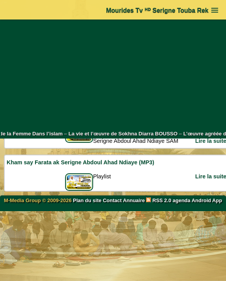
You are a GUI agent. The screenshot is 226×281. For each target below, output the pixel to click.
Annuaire (134, 200)
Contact (112, 200)
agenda (182, 200)
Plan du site (88, 200)
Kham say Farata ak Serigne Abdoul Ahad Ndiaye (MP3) (80, 162)
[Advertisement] (113, 75)
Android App (207, 200)
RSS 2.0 (159, 200)
